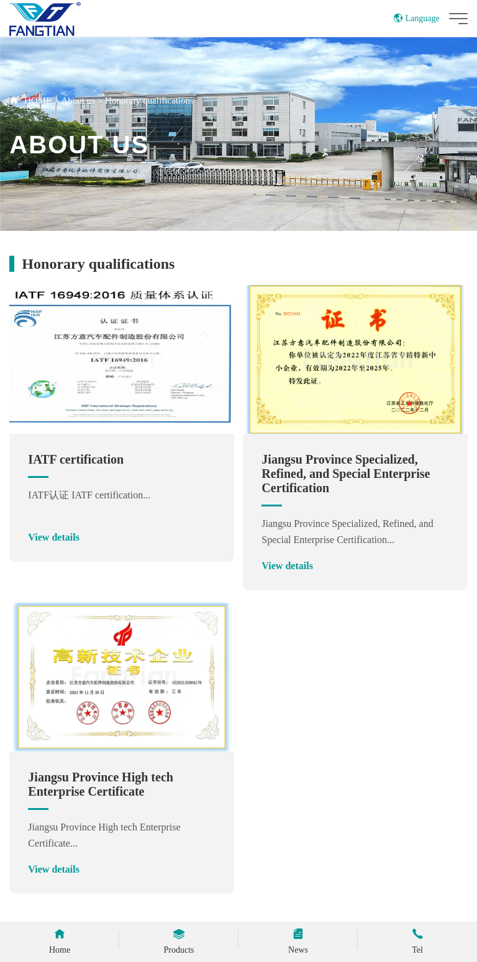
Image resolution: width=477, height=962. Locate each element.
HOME (38, 101)
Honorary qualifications (149, 101)
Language (416, 18)
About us (78, 101)
